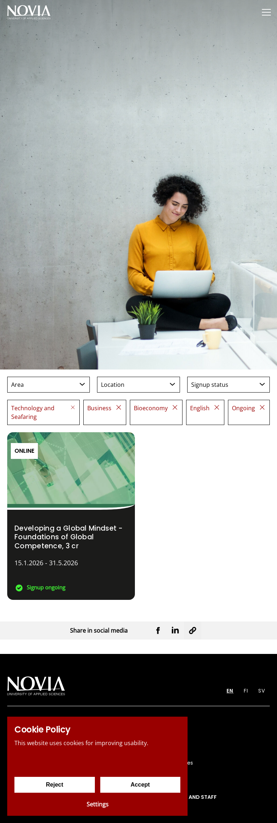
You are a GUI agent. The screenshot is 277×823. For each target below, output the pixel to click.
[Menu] (266, 12)
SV (261, 690)
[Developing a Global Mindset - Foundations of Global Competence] (71, 516)
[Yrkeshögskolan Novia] (28, 12)
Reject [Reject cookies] (54, 785)
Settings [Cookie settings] (98, 804)
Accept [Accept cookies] (140, 785)
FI (246, 690)
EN (230, 690)
